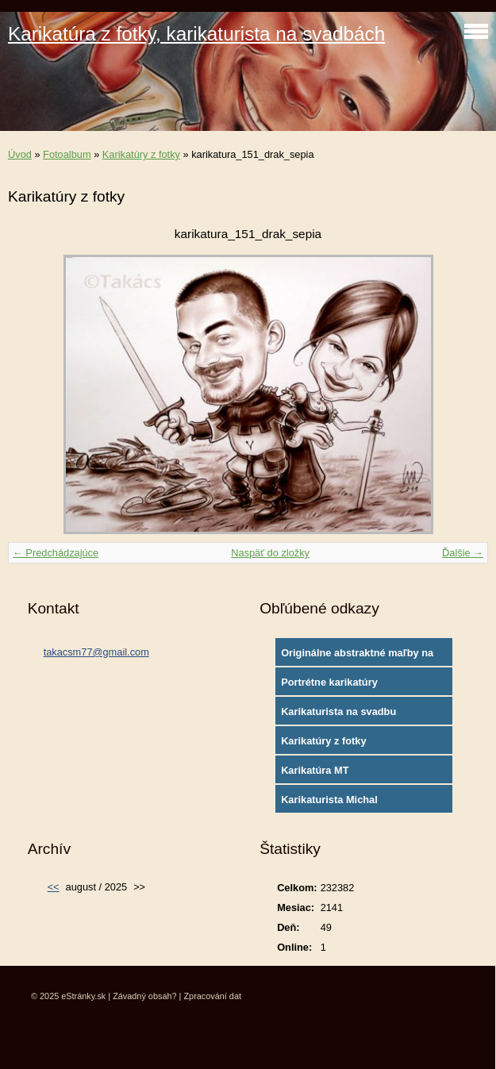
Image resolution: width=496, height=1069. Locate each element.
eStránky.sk (83, 996)
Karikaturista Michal (329, 800)
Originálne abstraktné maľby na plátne (357, 656)
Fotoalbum (66, 154)
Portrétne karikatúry (329, 682)
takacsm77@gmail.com (96, 652)
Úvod (20, 154)
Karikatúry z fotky (141, 154)
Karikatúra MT (314, 770)
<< (54, 887)
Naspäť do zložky (270, 553)
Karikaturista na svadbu (338, 711)
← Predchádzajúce (55, 553)
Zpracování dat (212, 996)
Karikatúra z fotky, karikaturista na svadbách (196, 33)
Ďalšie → (462, 553)
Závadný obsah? (144, 996)
